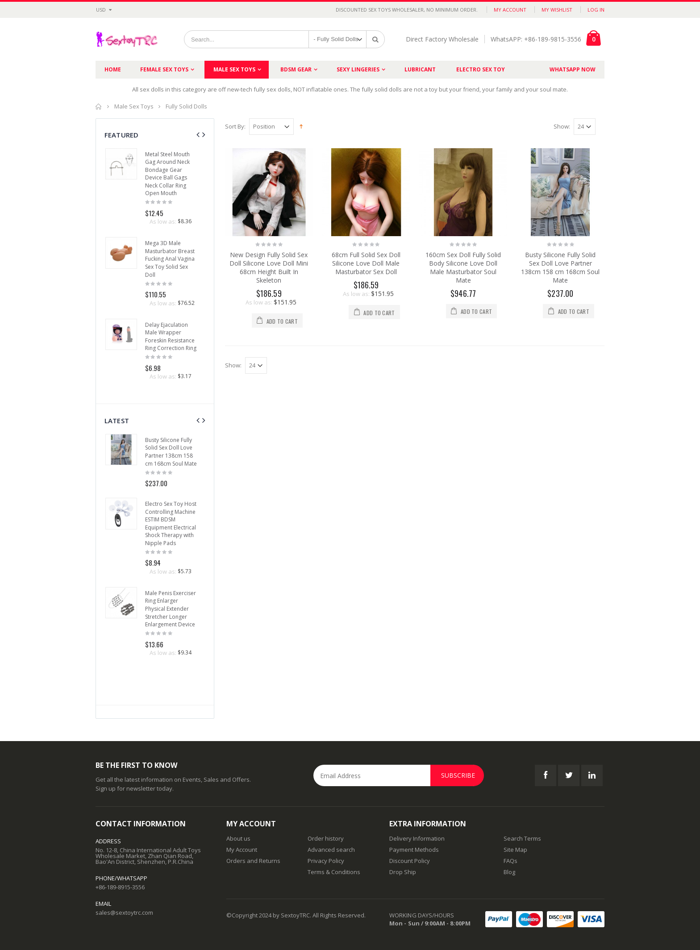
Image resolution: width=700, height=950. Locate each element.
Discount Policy (409, 861)
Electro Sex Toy (480, 69)
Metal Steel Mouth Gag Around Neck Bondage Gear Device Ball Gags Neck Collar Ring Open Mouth (167, 173)
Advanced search (331, 850)
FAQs (510, 861)
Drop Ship (402, 872)
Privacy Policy (326, 861)
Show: (562, 126)
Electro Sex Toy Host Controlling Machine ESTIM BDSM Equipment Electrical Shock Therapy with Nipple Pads (170, 523)
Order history (326, 838)
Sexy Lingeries (358, 69)
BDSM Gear (296, 69)
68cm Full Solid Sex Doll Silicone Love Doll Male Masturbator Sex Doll (366, 263)
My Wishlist (557, 9)
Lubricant (420, 69)
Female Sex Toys (164, 69)
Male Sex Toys (234, 69)
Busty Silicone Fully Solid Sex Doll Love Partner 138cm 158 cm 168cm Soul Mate (560, 267)
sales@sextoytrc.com (124, 912)
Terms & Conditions (334, 872)
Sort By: (235, 126)
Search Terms (522, 838)
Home (99, 106)
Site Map (515, 850)
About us (238, 838)
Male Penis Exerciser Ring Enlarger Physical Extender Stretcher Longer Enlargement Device (170, 608)
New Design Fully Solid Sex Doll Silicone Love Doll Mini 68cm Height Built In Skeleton (268, 267)
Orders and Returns (253, 861)
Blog (509, 872)
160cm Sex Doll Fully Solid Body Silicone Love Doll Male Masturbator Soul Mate (463, 267)
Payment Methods (414, 850)
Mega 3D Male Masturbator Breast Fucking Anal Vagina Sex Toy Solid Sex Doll (170, 258)
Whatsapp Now (573, 69)
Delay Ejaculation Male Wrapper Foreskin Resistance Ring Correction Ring (170, 336)
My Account (510, 9)
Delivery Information (417, 838)
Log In (596, 9)
